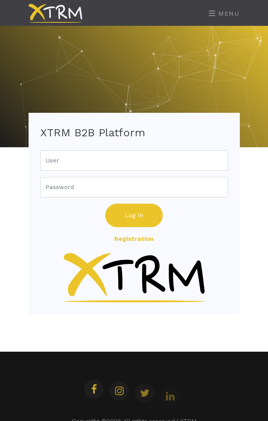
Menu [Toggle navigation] (224, 13)
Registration (134, 238)
